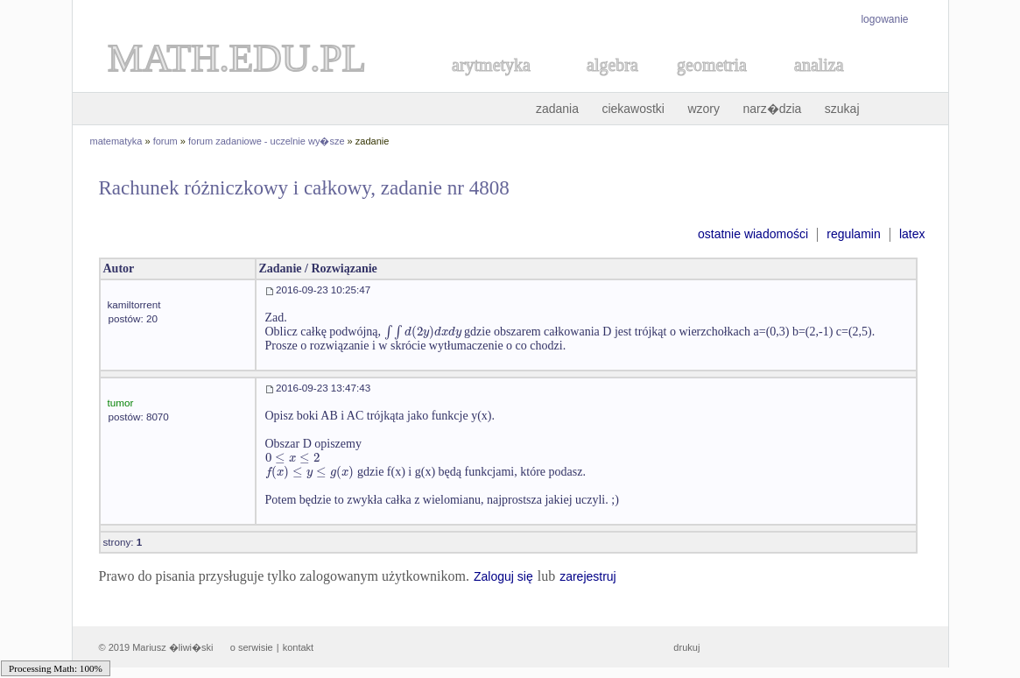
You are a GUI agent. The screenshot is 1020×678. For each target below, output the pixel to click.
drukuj (686, 647)
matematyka (116, 141)
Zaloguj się (503, 576)
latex (912, 234)
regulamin (853, 234)
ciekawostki (633, 109)
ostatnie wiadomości (753, 234)
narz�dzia (771, 109)
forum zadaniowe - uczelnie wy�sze (266, 141)
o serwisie (251, 647)
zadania (557, 109)
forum (165, 141)
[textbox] (422, 331)
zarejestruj (587, 576)
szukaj (842, 109)
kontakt (298, 647)
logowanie (884, 19)
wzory (703, 109)
